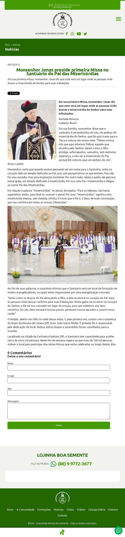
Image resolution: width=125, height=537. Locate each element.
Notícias (16, 45)
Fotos (70, 509)
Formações (44, 509)
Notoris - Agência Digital (62, 532)
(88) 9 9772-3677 (75, 463)
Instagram (72, 33)
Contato (62, 515)
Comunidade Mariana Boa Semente (62, 20)
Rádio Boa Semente (67, 5)
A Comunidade (25, 509)
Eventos (113, 509)
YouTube (79, 33)
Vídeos (81, 509)
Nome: (10, 363)
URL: (9, 388)
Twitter (85, 33)
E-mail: (10, 376)
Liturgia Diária (97, 509)
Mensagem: (13, 401)
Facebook (66, 33)
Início (7, 45)
